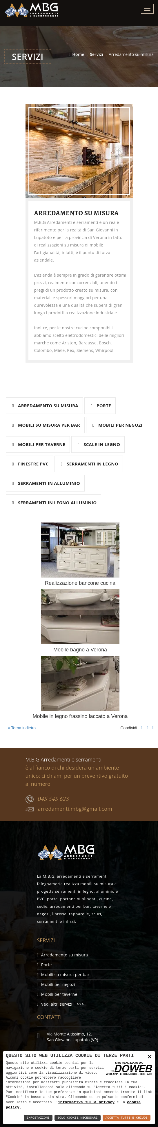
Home (78, 54)
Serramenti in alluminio (46, 483)
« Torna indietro (21, 728)
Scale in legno (99, 444)
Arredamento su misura (45, 405)
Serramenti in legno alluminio (54, 502)
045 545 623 (47, 799)
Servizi (96, 54)
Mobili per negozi (117, 425)
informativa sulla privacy (86, 1101)
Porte (101, 405)
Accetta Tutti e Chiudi (127, 1118)
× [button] (149, 1057)
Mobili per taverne (38, 444)
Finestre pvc (30, 464)
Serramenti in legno (89, 464)
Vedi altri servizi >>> (60, 1004)
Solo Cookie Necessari (77, 1118)
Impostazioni (38, 1118)
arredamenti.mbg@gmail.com (69, 809)
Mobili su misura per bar (46, 425)
